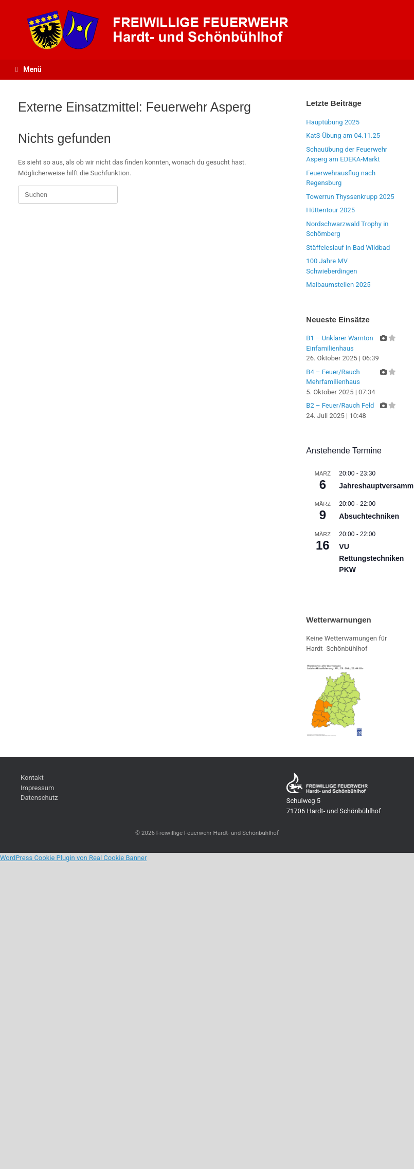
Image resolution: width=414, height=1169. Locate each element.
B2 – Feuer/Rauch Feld (340, 405)
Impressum (37, 788)
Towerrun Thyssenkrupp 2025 (350, 196)
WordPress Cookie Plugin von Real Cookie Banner (73, 858)
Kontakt (32, 777)
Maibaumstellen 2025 (338, 284)
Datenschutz (39, 797)
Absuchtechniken (369, 516)
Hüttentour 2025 (330, 210)
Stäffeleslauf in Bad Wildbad (348, 247)
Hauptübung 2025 (332, 122)
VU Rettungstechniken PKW (371, 558)
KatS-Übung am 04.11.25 (343, 135)
